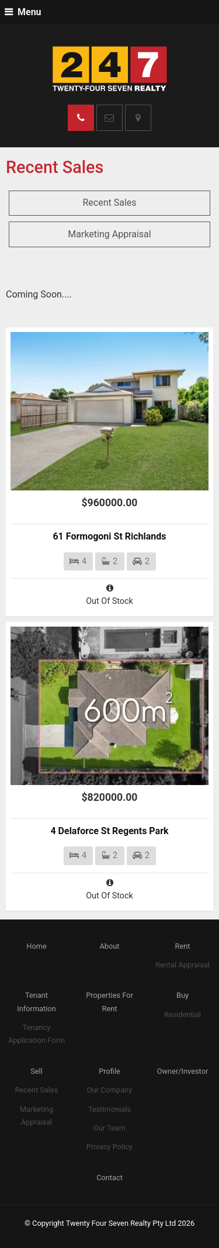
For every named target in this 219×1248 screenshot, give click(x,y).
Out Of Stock (109, 594)
